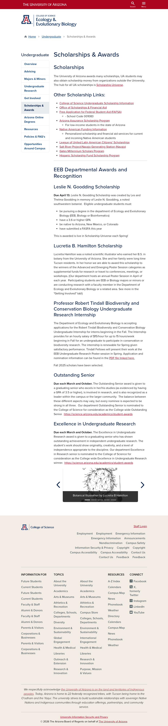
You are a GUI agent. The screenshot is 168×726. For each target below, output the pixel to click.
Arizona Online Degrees (34, 120)
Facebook (140, 581)
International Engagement (88, 640)
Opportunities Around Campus (34, 146)
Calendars (114, 587)
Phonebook (115, 604)
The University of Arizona (113, 721)
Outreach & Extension (61, 661)
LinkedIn (139, 607)
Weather (113, 610)
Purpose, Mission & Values (91, 671)
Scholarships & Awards (34, 108)
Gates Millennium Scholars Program (81, 151)
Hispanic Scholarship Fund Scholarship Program (89, 155)
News (111, 599)
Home (32, 36)
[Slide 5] (113, 500)
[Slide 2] (94, 500)
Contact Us (138, 552)
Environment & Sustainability (63, 630)
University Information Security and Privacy (84, 717)
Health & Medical (65, 648)
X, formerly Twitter (135, 591)
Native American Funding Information (83, 129)
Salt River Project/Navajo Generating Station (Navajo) (92, 147)
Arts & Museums (64, 597)
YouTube (139, 612)
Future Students (31, 581)
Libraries (59, 653)
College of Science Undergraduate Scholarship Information (96, 103)
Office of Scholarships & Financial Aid (83, 107)
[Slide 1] (87, 500)
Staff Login (140, 526)
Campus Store (89, 612)
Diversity (59, 622)
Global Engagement (62, 640)
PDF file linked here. (122, 358)
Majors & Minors (35, 79)
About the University (60, 583)
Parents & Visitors (32, 628)
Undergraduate (51, 36)
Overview (30, 64)
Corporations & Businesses (30, 635)
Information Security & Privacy (94, 548)
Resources (31, 129)
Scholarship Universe (109, 85)
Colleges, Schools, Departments (65, 614)
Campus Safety (135, 543)
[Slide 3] (100, 500)
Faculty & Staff (30, 604)
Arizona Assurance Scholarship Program (84, 121)
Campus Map (116, 593)
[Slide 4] (107, 500)
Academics (61, 591)
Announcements (134, 538)
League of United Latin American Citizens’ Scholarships (94, 142)
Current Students (32, 587)
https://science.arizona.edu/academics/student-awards (98, 414)
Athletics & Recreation (61, 605)
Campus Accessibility (83, 552)
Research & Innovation (61, 671)
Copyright (123, 548)
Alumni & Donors (31, 610)
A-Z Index (114, 581)
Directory (114, 616)
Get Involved (32, 98)
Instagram (140, 601)
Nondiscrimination (110, 543)
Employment (85, 533)
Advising (29, 71)
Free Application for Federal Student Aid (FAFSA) (90, 112)
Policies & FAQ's (34, 136)
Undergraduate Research (34, 89)
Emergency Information (130, 533)
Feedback (122, 557)
